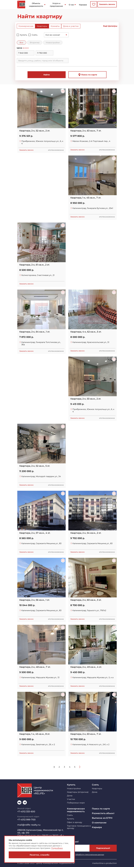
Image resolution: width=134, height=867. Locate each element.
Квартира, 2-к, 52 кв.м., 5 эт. (34, 466)
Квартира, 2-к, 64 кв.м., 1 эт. (34, 332)
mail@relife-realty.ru (28, 825)
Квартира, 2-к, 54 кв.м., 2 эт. (85, 533)
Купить (23, 35)
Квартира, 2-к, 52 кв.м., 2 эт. (34, 131)
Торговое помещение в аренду (79, 827)
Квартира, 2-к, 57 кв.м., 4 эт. (34, 533)
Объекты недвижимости (36, 4)
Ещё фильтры (110, 26)
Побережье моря (76, 803)
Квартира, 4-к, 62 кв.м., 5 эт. (85, 332)
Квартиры (42, 26)
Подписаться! (103, 848)
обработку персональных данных (89, 854)
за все (26, 48)
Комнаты (55, 26)
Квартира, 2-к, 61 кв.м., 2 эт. (34, 265)
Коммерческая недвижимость (76, 810)
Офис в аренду (74, 822)
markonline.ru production (104, 863)
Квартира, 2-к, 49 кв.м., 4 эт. (86, 667)
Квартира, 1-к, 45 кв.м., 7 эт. (85, 198)
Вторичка (34, 42)
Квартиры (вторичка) (78, 792)
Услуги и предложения (56, 4)
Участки (71, 799)
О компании (99, 822)
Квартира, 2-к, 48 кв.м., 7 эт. (35, 667)
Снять (34, 35)
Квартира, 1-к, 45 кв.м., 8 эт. (34, 734)
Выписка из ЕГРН (102, 818)
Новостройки (53, 42)
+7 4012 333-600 (26, 811)
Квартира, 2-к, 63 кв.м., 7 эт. (85, 131)
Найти (46, 74)
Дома (69, 796)
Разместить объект (103, 813)
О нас (71, 5)
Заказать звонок (107, 4)
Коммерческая (26, 26)
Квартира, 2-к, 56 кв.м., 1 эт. (34, 600)
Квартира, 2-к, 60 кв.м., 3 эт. (85, 600)
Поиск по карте (87, 74)
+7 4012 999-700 (26, 819)
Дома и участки (71, 26)
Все (21, 42)
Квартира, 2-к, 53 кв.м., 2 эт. (85, 399)
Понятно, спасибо (39, 855)
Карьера (83, 5)
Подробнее (57, 848)
